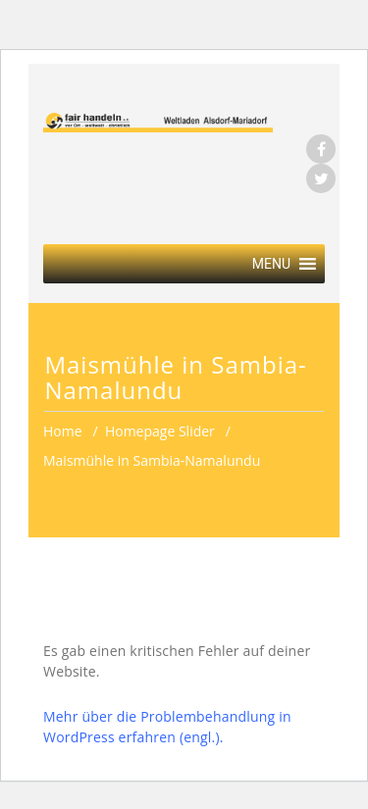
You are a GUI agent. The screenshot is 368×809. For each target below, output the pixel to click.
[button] (271, 263)
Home (62, 431)
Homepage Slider (160, 431)
